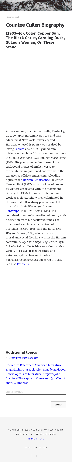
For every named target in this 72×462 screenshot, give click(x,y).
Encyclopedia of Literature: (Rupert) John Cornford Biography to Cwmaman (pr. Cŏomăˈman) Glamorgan (35, 378)
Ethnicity (23, 264)
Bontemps (12, 210)
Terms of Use (36, 438)
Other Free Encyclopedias (23, 357)
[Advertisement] (36, 89)
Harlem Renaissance (36, 179)
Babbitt (19, 149)
